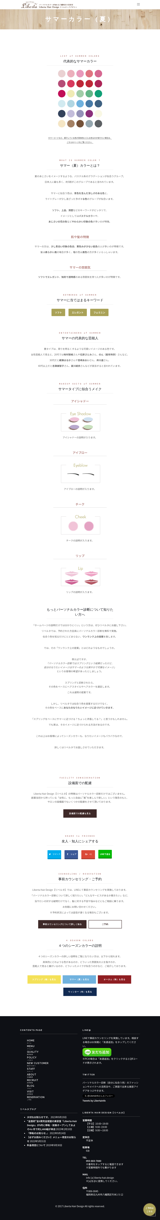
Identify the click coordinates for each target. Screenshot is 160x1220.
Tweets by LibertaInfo (94, 1100)
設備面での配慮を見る (80, 813)
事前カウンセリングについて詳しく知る (62, 924)
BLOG (30, 1086)
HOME (30, 1040)
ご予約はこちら (150, 1209)
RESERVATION (36, 1097)
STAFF (31, 1069)
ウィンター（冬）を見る (80, 991)
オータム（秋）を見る (114, 979)
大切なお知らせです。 (38, 1117)
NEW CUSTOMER (37, 1063)
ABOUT (31, 1074)
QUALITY (32, 1052)
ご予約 (105, 924)
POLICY (31, 1057)
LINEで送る (105, 853)
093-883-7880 (93, 1160)
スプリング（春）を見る (44, 979)
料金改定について (36, 1145)
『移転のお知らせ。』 (38, 1133)
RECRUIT (32, 1080)
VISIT (30, 1091)
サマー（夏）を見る (79, 979)
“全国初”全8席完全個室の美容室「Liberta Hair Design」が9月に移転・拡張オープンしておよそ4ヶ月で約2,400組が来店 (52, 1125)
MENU (31, 1046)
